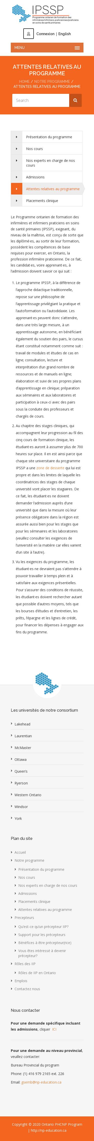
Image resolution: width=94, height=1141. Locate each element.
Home (24, 82)
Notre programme (52, 82)
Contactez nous (27, 988)
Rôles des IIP (25, 963)
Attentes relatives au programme (53, 188)
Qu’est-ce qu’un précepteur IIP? (43, 926)
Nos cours (34, 148)
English (64, 34)
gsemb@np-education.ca (41, 1082)
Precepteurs (24, 917)
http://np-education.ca (48, 1130)
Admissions (35, 177)
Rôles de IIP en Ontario (37, 972)
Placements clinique (42, 200)
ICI (54, 1029)
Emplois (21, 980)
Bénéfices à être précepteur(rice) (44, 942)
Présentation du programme (49, 137)
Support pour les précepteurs (41, 934)
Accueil (20, 852)
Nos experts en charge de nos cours (50, 163)
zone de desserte (50, 467)
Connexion (38, 34)
